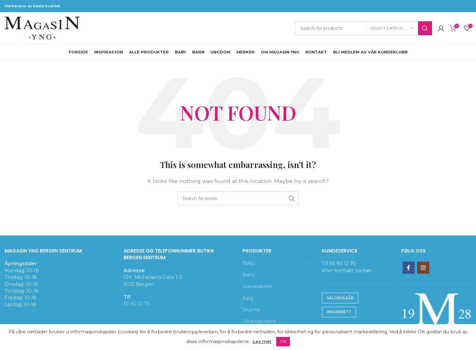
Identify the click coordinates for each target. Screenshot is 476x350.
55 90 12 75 (137, 304)
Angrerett (339, 312)
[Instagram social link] (423, 268)
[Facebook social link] (409, 268)
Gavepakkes (257, 286)
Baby (249, 263)
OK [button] (283, 341)
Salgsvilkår (340, 298)
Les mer (262, 341)
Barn (248, 275)
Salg (248, 298)
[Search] (363, 28)
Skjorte (251, 310)
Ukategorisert (259, 321)
